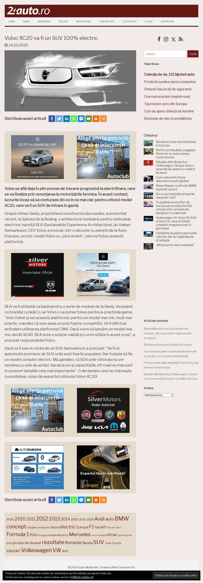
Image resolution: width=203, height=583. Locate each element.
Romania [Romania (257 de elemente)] (73, 542)
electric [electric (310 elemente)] (68, 527)
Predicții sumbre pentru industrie (170, 82)
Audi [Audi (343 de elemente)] (99, 519)
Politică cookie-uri (82, 577)
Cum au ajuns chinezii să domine (169, 111)
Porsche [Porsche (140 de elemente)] (127, 535)
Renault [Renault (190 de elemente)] (35, 543)
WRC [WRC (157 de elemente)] (65, 551)
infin (132, 567)
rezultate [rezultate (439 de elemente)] (53, 542)
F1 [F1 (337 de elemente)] (91, 527)
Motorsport (83, 21)
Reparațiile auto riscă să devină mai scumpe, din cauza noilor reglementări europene (168, 333)
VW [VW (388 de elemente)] (57, 550)
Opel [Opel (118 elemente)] (119, 535)
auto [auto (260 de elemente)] (109, 519)
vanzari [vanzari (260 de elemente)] (13, 550)
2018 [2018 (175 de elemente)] (90, 519)
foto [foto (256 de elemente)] (34, 534)
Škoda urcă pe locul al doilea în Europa (168, 344)
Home (11, 21)
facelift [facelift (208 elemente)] (101, 527)
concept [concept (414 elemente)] (16, 526)
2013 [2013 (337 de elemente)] (54, 519)
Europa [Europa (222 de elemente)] (82, 527)
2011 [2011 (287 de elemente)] (31, 519)
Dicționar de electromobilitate (168, 118)
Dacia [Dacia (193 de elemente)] (55, 527)
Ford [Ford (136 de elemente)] (118, 527)
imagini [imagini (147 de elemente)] (43, 535)
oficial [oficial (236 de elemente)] (111, 535)
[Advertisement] (172, 284)
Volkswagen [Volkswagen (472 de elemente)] (36, 550)
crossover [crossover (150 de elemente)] (43, 527)
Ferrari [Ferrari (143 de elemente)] (111, 527)
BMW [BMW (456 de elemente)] (122, 518)
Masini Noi (44, 21)
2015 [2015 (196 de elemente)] (74, 519)
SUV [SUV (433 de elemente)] (98, 542)
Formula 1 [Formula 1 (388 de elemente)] (17, 534)
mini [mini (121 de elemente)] (93, 535)
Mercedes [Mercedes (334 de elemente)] (80, 534)
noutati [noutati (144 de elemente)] (101, 535)
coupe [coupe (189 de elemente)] (31, 527)
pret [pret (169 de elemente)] (9, 543)
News (26, 21)
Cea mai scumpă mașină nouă (167, 96)
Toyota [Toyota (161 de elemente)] (116, 543)
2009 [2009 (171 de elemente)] (10, 519)
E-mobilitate (106, 21)
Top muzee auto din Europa (165, 104)
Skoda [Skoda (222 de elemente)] (87, 542)
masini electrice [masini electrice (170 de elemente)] (58, 535)
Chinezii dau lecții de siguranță (168, 89)
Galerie (63, 21)
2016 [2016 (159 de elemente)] (82, 519)
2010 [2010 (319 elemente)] (20, 519)
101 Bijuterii (130, 21)
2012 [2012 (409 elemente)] (42, 519)
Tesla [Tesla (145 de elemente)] (108, 543)
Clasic (149, 21)
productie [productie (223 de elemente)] (21, 542)
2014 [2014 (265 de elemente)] (65, 519)
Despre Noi (167, 21)
